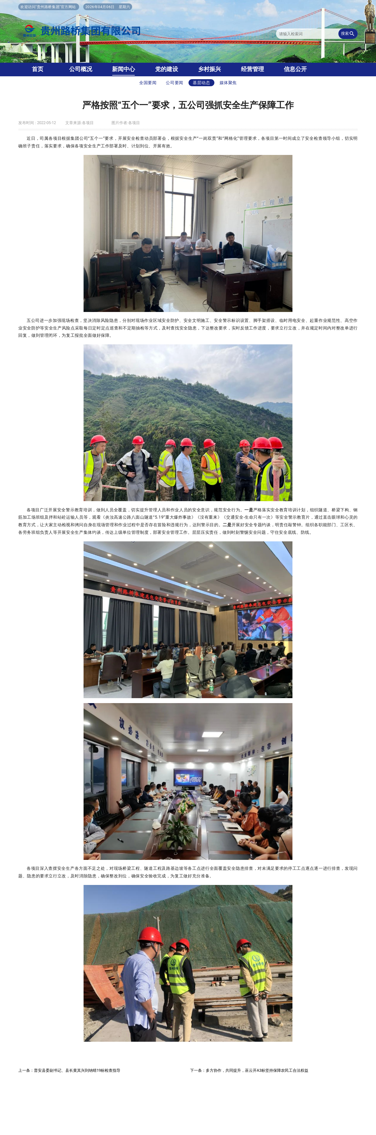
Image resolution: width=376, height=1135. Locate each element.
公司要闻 (174, 82)
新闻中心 (123, 69)
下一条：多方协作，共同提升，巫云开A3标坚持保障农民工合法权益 (249, 1070)
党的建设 (166, 69)
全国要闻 (148, 82)
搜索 (348, 34)
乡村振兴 (209, 69)
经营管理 (252, 69)
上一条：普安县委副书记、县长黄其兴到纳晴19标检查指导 (69, 1070)
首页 (37, 69)
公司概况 (80, 69)
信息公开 (295, 69)
